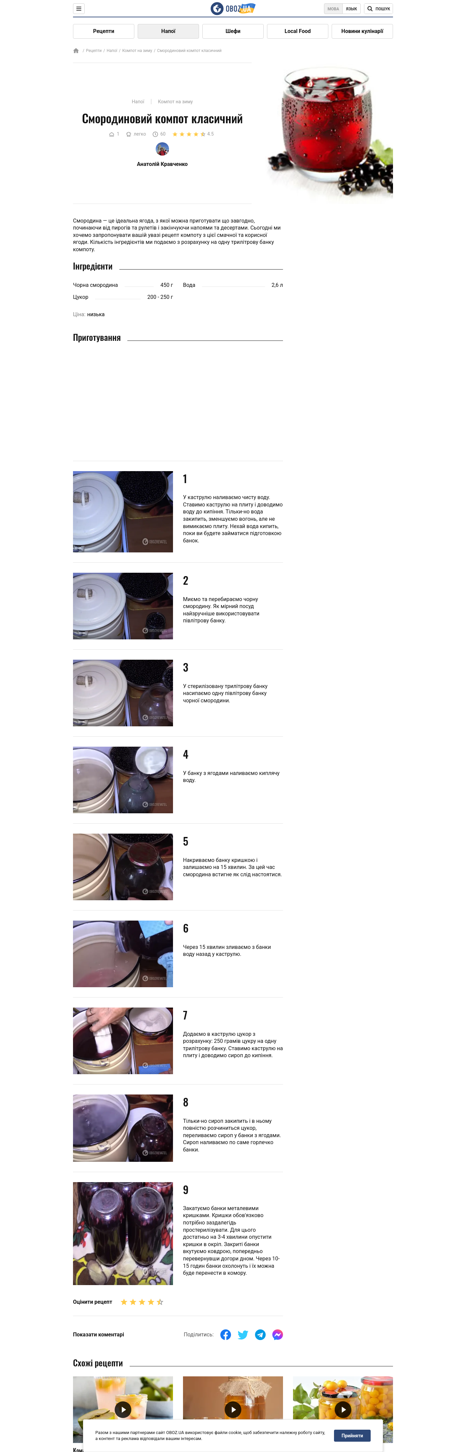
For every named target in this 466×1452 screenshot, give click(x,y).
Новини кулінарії (362, 31)
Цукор (80, 297)
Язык (351, 9)
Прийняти (352, 1435)
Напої (168, 31)
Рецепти (103, 31)
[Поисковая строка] (378, 9)
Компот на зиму (137, 50)
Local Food (298, 31)
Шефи (233, 31)
